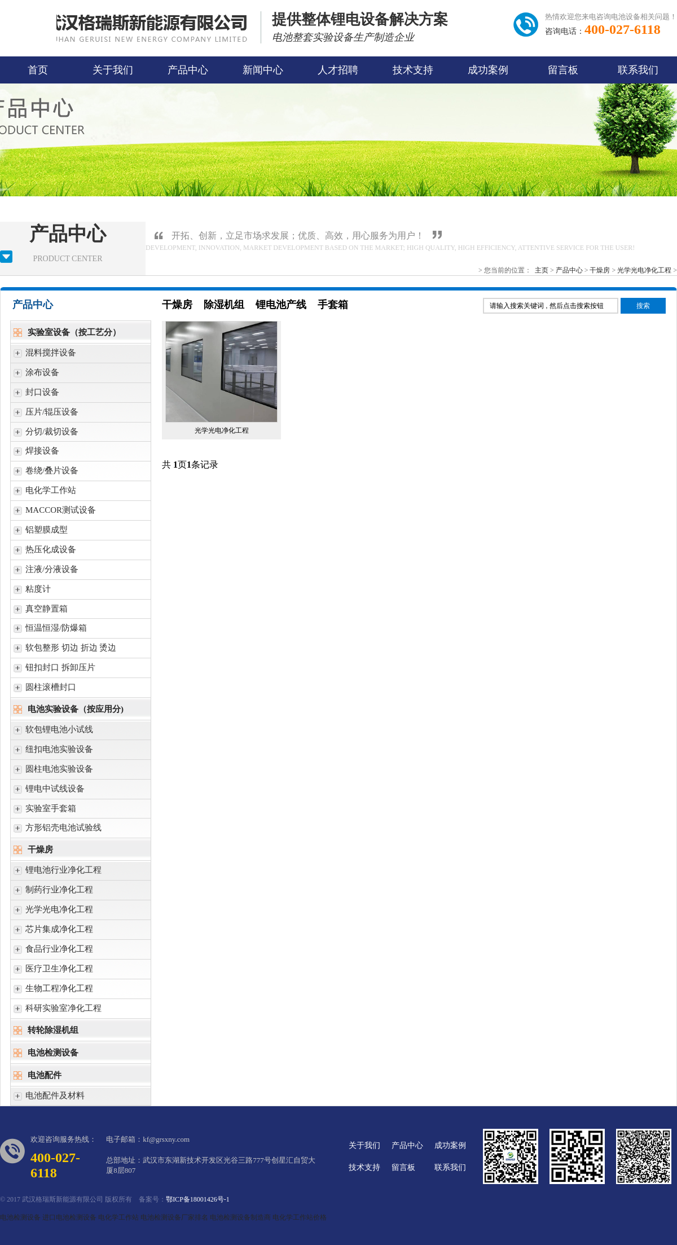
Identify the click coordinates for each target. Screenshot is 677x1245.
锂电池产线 (281, 304)
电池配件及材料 (49, 1098)
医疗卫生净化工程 (53, 971)
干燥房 (600, 270)
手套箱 (333, 304)
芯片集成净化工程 (53, 932)
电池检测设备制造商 (240, 1217)
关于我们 (113, 70)
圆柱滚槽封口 (45, 690)
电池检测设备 (46, 1054)
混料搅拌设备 (45, 355)
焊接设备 (36, 453)
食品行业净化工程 (53, 952)
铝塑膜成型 (41, 532)
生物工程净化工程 (53, 991)
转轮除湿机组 (46, 1031)
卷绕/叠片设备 (46, 473)
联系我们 (638, 70)
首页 (38, 70)
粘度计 (32, 592)
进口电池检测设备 (69, 1217)
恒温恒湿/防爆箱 (50, 631)
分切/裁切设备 (46, 434)
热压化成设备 (45, 552)
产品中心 (188, 70)
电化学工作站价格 (299, 1217)
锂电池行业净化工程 (58, 873)
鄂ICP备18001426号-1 (198, 1199)
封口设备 (36, 395)
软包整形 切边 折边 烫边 (65, 650)
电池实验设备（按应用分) (69, 710)
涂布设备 (36, 375)
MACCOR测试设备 (55, 513)
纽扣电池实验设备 (53, 752)
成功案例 (488, 70)
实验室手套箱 (45, 811)
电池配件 (37, 1077)
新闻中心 (263, 70)
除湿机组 (224, 304)
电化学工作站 (45, 493)
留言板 (563, 70)
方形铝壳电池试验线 (58, 830)
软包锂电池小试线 (53, 732)
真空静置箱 (41, 611)
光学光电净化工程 (644, 270)
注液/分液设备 (46, 572)
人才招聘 (338, 70)
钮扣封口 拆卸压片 (54, 670)
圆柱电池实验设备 (53, 772)
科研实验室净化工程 (58, 1011)
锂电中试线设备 (49, 791)
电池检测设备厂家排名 (174, 1217)
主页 (541, 270)
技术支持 (413, 70)
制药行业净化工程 (53, 892)
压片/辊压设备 (46, 415)
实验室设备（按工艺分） (67, 334)
